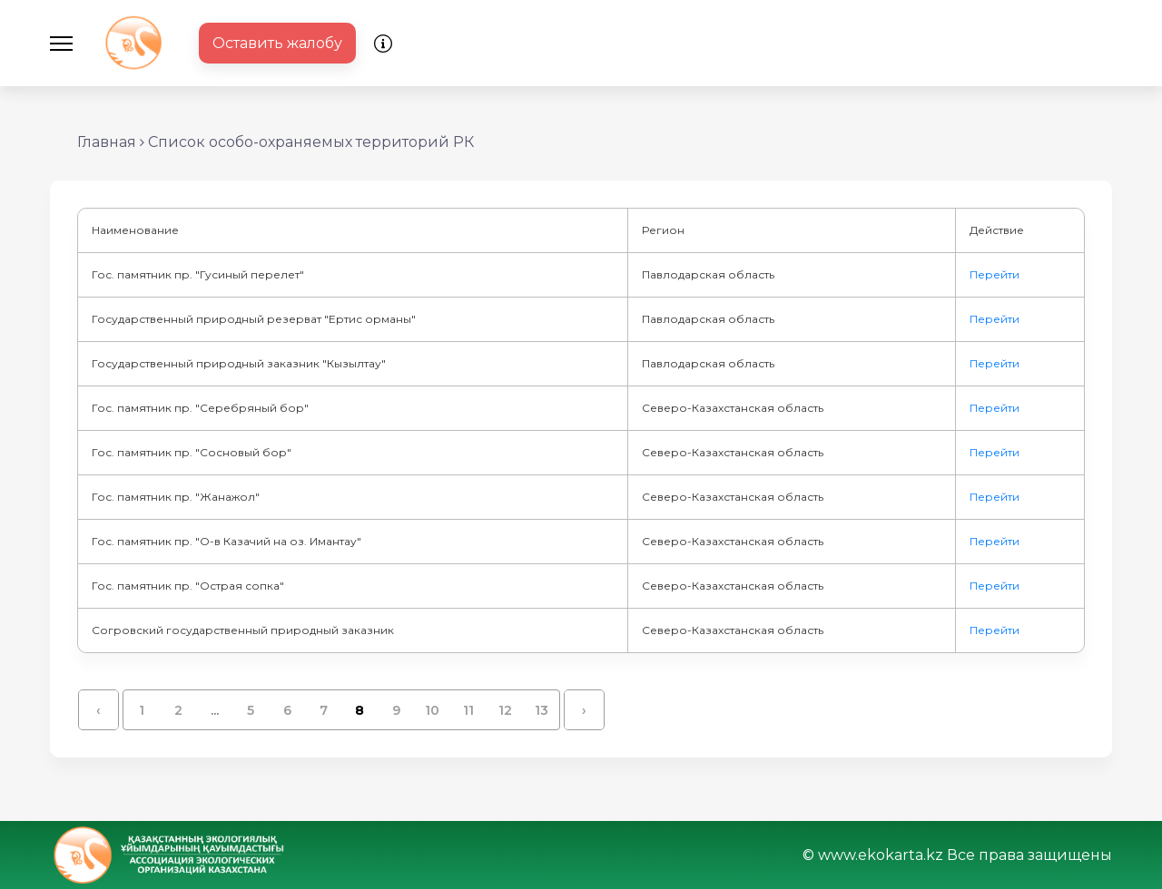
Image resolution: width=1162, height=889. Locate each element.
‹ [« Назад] (98, 710)
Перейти (994, 274)
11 (468, 710)
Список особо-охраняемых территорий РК (311, 142)
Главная (106, 142)
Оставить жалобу (277, 43)
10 (432, 710)
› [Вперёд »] (584, 710)
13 (541, 710)
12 (505, 710)
